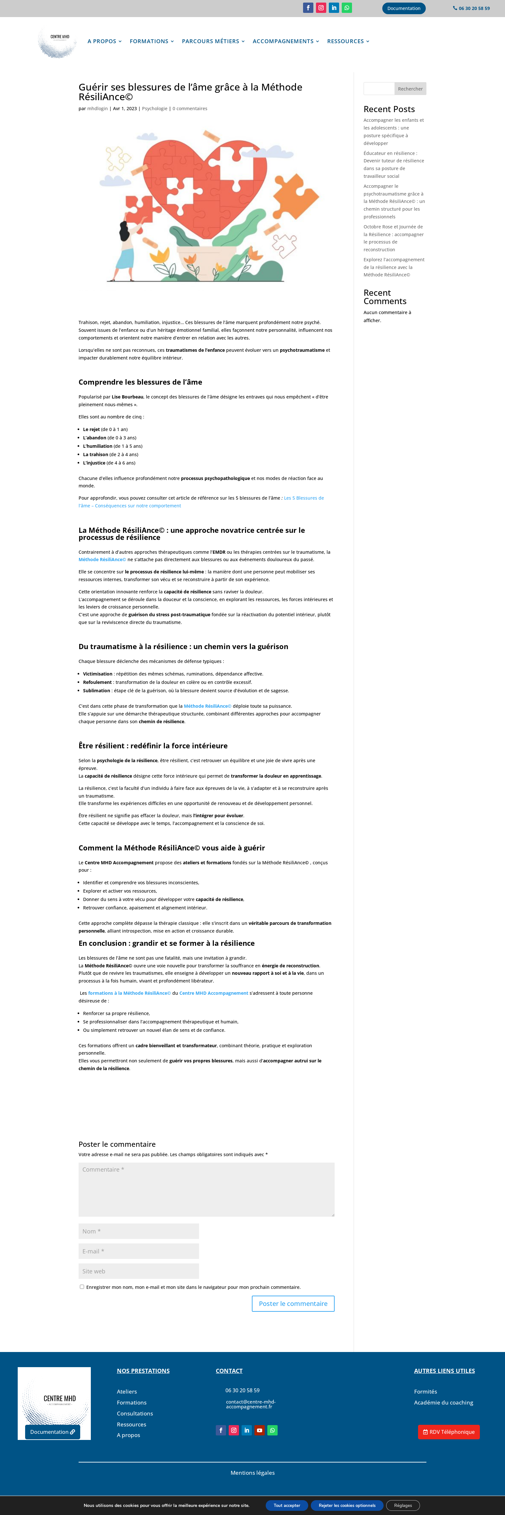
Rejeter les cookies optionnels (347, 1505)
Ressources (345, 41)
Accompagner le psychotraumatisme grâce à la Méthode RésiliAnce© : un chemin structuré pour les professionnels (394, 210)
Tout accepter (281, 1505)
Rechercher (410, 97)
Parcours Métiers (210, 41)
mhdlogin (97, 117)
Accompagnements (283, 41)
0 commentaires (190, 117)
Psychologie (154, 117)
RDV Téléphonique (452, 1431)
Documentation (404, 8)
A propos (102, 41)
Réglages (409, 1505)
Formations (149, 41)
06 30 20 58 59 (474, 8)
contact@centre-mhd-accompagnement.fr (251, 1412)
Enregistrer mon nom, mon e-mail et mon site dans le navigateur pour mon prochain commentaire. (193, 1296)
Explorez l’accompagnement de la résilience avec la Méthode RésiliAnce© (394, 276)
